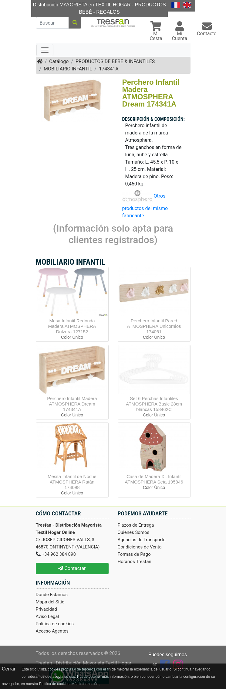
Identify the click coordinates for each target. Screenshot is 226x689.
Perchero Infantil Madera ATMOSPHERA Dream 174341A (72, 404)
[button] (156, 31)
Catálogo (59, 61)
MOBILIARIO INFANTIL (68, 69)
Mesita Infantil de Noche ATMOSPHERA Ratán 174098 (72, 482)
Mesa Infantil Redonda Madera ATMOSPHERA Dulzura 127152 (72, 326)
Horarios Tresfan (134, 561)
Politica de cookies (55, 623)
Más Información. (85, 684)
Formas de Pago (134, 554)
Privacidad (46, 609)
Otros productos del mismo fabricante (145, 206)
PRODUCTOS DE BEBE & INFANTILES (115, 61)
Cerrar (8, 668)
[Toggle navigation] (44, 50)
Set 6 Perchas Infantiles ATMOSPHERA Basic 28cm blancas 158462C (154, 404)
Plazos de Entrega (136, 525)
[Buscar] (52, 23)
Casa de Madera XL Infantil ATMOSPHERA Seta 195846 (154, 479)
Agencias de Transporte (142, 539)
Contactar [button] (72, 568)
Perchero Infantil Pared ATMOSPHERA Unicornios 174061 (154, 326)
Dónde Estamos (52, 594)
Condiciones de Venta (140, 547)
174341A (108, 69)
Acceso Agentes (52, 631)
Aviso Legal (47, 616)
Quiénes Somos (134, 532)
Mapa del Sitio (50, 602)
